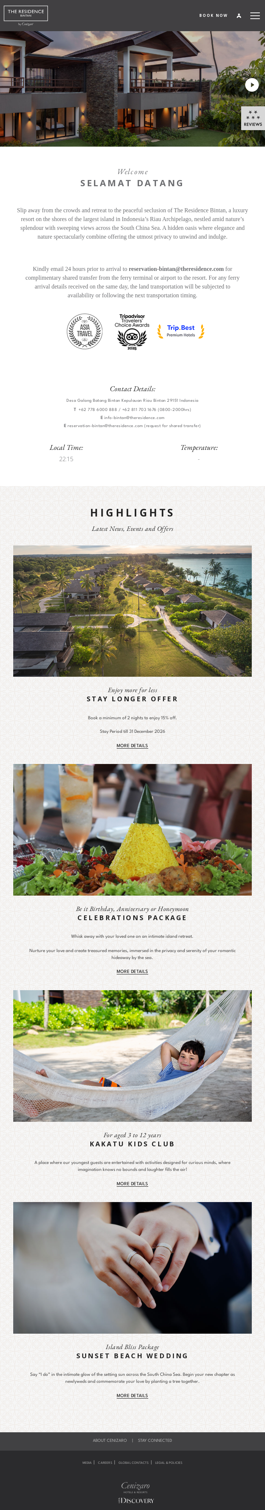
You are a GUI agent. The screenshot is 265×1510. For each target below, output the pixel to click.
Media (87, 1463)
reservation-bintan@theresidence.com (176, 269)
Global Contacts (134, 1463)
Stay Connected (155, 1441)
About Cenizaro (110, 1441)
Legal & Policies (169, 1463)
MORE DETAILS (132, 746)
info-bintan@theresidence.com (134, 418)
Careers (105, 1463)
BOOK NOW (213, 15)
